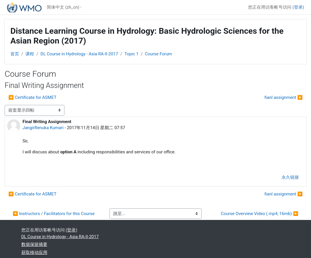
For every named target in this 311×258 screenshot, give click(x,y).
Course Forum (158, 54)
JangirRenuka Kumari (43, 127)
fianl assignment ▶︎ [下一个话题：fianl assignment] (284, 97)
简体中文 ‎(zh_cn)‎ (63, 7)
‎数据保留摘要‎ (34, 244)
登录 (298, 7)
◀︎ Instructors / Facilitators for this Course (53, 213)
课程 (29, 54)
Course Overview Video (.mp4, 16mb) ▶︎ (259, 213)
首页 (14, 54)
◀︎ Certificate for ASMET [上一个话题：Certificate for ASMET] (32, 97)
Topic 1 (131, 54)
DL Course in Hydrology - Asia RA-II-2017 (79, 54)
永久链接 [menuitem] (290, 177)
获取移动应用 (34, 252)
